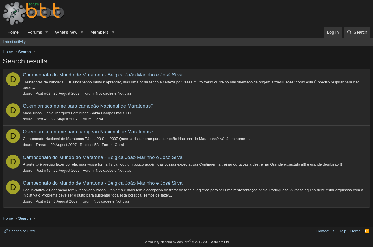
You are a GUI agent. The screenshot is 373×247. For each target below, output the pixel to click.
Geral (98, 119)
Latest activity (14, 42)
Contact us (325, 231)
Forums (34, 32)
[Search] (357, 32)
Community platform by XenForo (187, 242)
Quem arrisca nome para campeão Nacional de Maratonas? (88, 106)
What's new (66, 32)
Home (13, 32)
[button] (47, 32)
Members (99, 32)
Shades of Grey (19, 231)
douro (27, 93)
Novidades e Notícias (113, 93)
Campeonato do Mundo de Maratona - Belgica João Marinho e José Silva (103, 75)
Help (342, 231)
